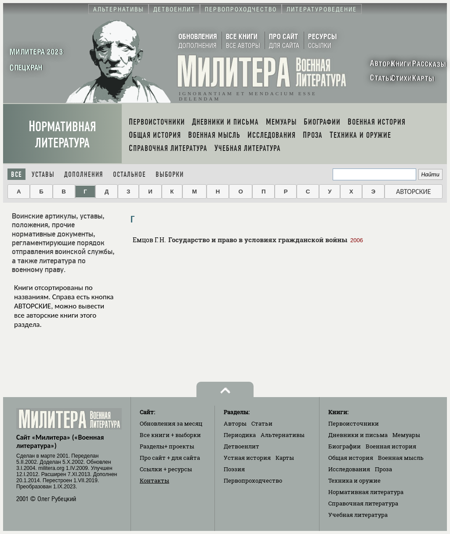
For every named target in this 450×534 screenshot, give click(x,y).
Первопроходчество (253, 480)
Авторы (235, 423)
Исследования (349, 469)
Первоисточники (353, 423)
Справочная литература (363, 503)
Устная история (247, 458)
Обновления (171, 423)
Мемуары (406, 435)
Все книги (170, 435)
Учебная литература (358, 515)
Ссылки (166, 469)
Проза (383, 469)
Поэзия (234, 469)
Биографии (344, 446)
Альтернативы (283, 435)
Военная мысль (401, 458)
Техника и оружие (354, 480)
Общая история (350, 458)
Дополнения (83, 174)
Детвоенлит (241, 446)
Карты (285, 458)
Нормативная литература (62, 134)
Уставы (43, 174)
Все (16, 174)
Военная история (391, 446)
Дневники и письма (358, 435)
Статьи (261, 423)
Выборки (170, 174)
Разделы (167, 446)
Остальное (129, 174)
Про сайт (170, 458)
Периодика (240, 435)
